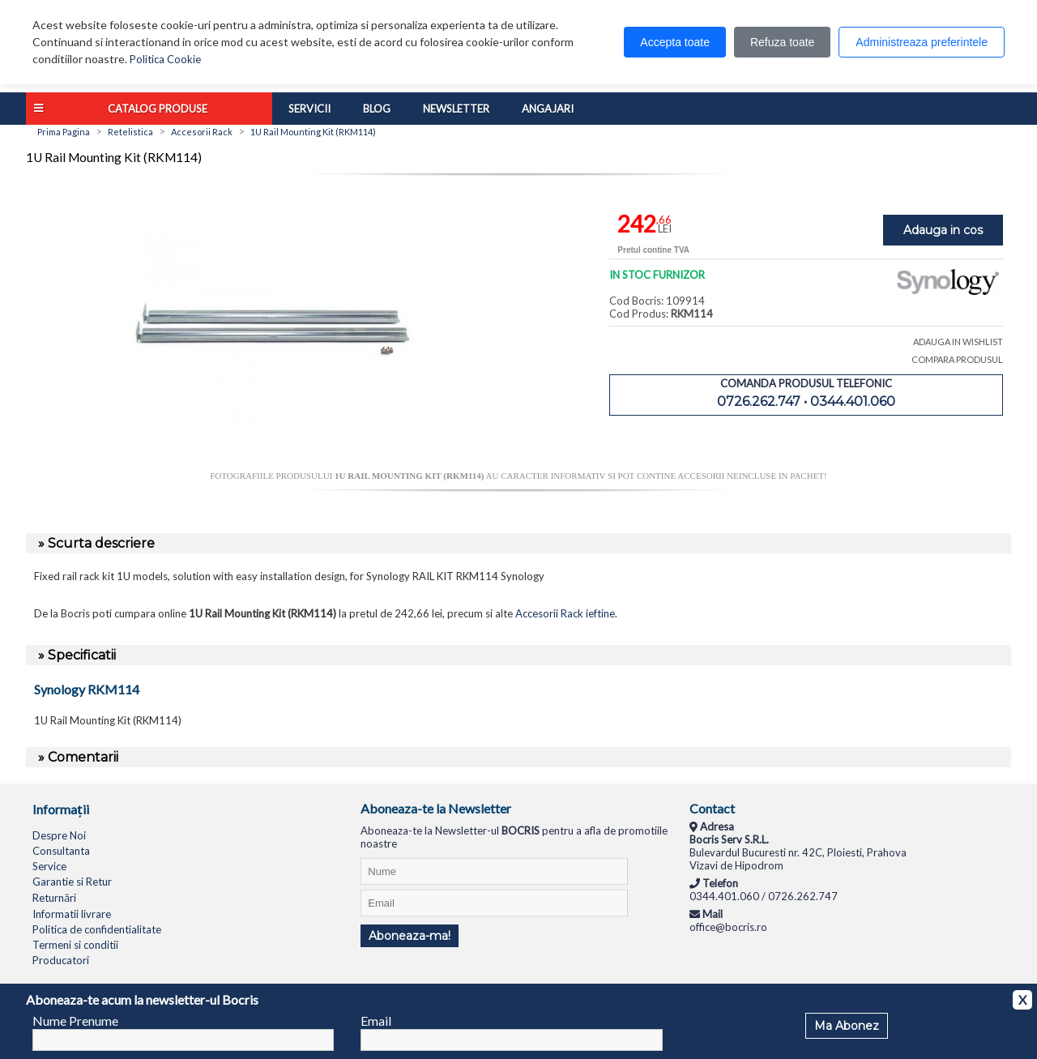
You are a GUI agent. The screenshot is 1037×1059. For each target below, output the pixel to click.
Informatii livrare (71, 913)
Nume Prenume (75, 1020)
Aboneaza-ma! (409, 936)
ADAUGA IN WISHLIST (958, 341)
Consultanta (61, 850)
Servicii (309, 108)
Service (49, 866)
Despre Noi (59, 835)
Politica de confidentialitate (96, 929)
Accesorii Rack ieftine (565, 613)
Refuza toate (782, 42)
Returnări (54, 897)
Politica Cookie (165, 59)
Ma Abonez (846, 1025)
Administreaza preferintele (922, 42)
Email (376, 1020)
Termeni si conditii (75, 944)
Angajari (548, 108)
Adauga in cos (943, 230)
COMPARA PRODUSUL (957, 359)
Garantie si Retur (72, 881)
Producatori (60, 960)
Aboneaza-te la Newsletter (436, 808)
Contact (712, 808)
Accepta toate (675, 42)
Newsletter (456, 108)
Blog (376, 108)
